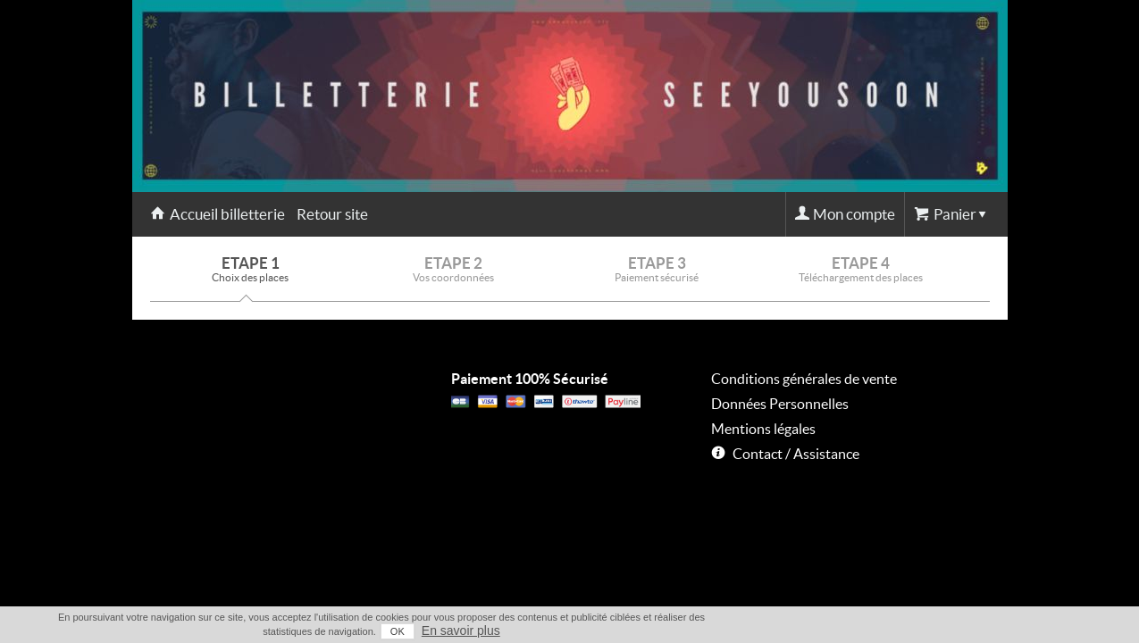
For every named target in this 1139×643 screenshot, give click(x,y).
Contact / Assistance (796, 454)
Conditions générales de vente (804, 379)
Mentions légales (763, 429)
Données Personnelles (780, 404)
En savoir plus (973, 630)
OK (909, 631)
